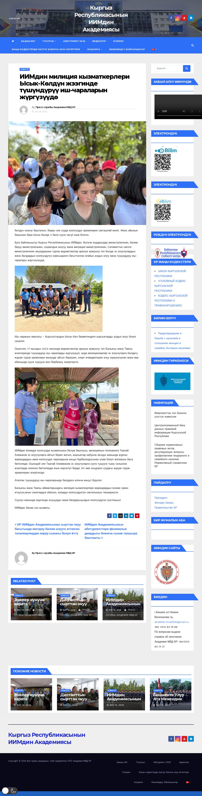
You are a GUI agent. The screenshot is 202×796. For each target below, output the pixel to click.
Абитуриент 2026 (74, 41)
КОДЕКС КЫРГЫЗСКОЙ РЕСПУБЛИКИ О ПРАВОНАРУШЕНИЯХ (170, 300)
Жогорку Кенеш (163, 502)
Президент (161, 497)
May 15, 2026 (24, 705)
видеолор (99, 41)
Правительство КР (165, 507)
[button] (192, 45)
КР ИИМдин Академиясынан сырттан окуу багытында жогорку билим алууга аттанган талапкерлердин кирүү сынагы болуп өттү (48, 529)
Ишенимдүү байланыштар (127, 49)
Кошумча (94, 49)
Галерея (118, 41)
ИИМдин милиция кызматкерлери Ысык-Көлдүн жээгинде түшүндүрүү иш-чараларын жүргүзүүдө (74, 87)
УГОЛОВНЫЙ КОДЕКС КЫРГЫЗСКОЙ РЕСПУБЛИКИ (170, 285)
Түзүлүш (49, 41)
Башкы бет (28, 41)
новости (25, 69)
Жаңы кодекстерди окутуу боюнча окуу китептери (46, 49)
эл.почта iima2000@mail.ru (171, 622)
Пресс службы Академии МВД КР (55, 107)
